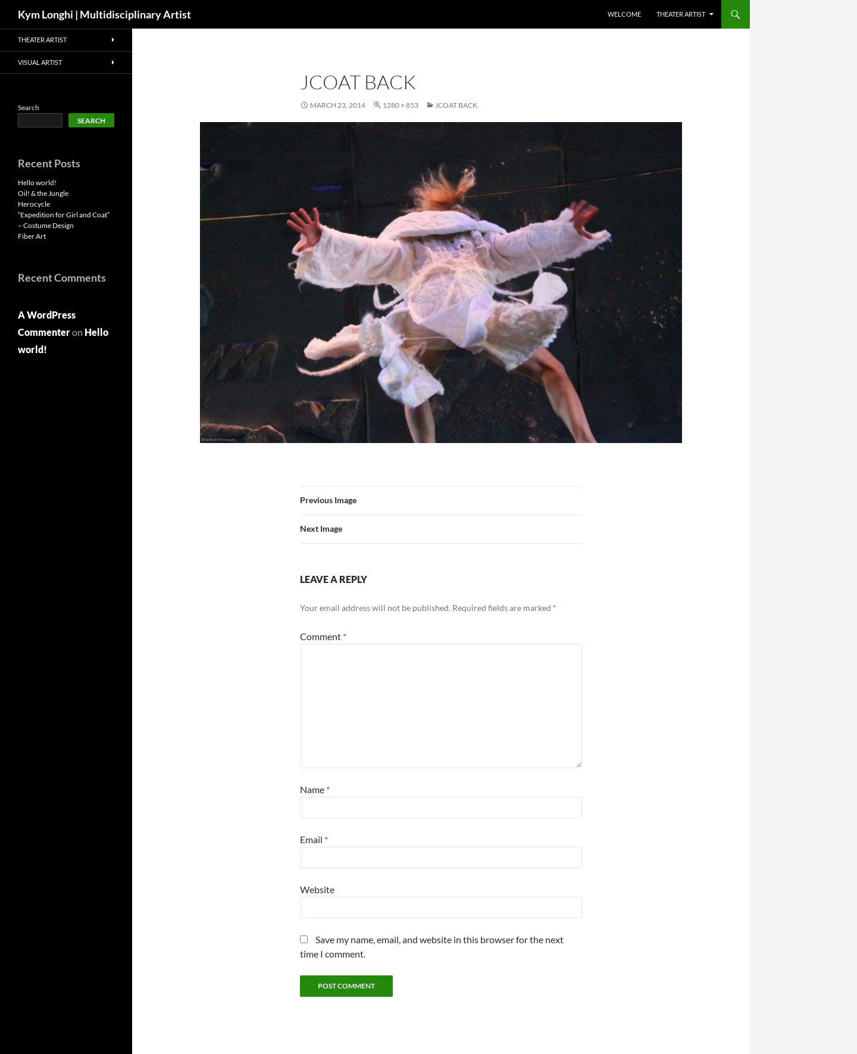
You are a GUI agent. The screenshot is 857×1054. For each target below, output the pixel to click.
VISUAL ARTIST (40, 62)
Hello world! (37, 182)
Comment (323, 636)
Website (317, 889)
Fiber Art (32, 236)
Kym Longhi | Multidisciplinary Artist (104, 14)
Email (314, 839)
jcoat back (456, 105)
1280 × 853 (400, 105)
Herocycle (34, 203)
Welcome (624, 14)
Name (315, 789)
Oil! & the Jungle (43, 193)
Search (28, 107)
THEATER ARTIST (680, 14)
